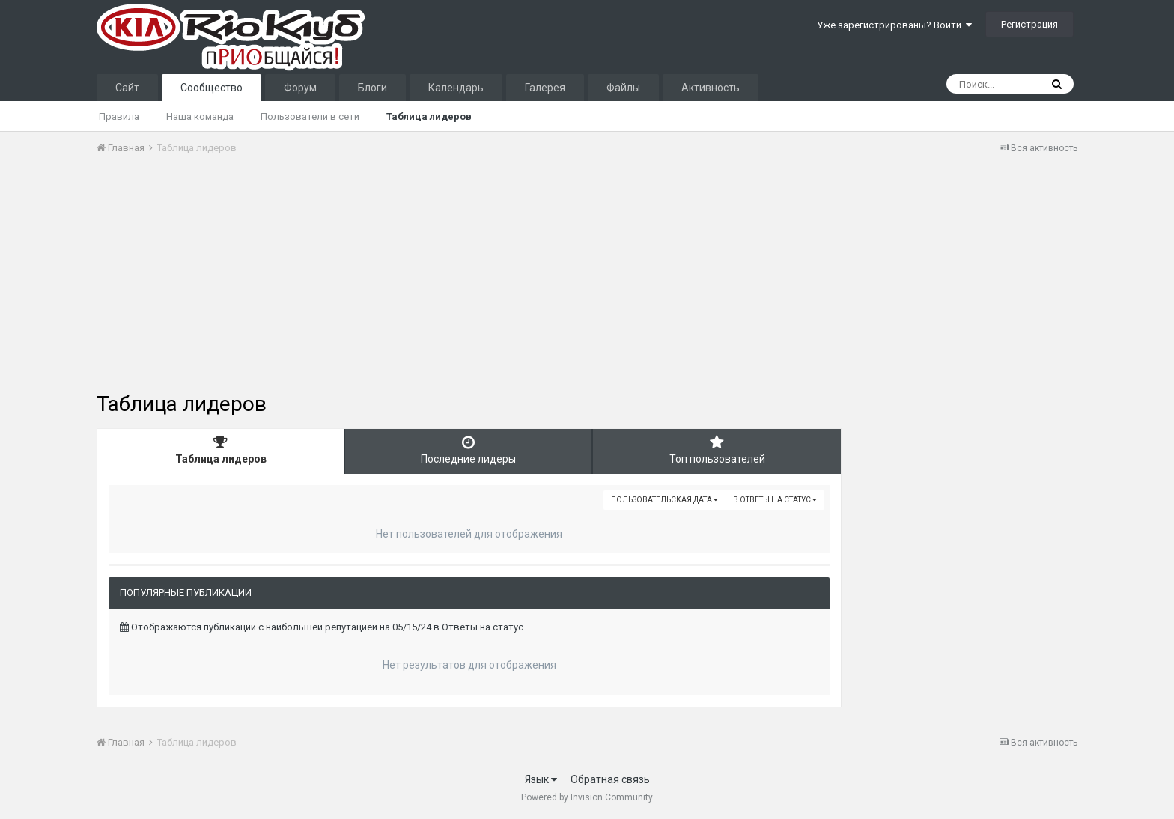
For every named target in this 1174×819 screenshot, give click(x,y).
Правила (119, 116)
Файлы (623, 88)
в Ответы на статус (775, 500)
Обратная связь (610, 779)
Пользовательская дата (664, 500)
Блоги (372, 88)
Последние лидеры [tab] (468, 450)
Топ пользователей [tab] (717, 450)
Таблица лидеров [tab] (220, 450)
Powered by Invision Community (587, 797)
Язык (541, 779)
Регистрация (1029, 24)
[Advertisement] (369, 279)
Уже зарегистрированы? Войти (894, 25)
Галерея (545, 88)
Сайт (127, 88)
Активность (710, 88)
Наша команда (200, 116)
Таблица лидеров (429, 116)
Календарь (456, 88)
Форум (300, 88)
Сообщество (211, 88)
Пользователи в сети (310, 116)
